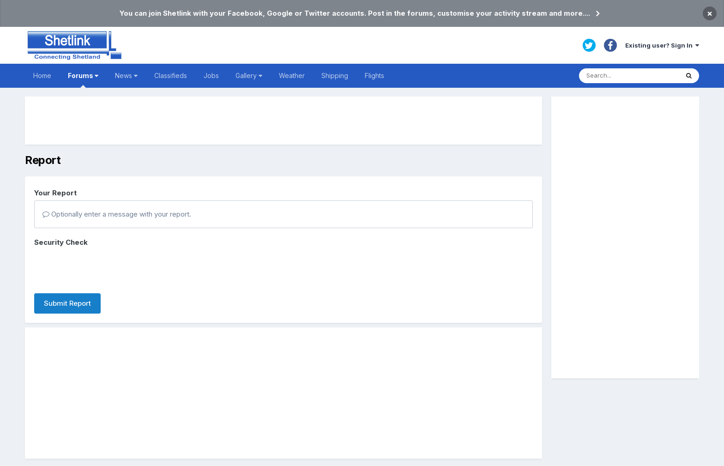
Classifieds (170, 75)
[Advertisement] (283, 120)
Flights (374, 75)
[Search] (629, 75)
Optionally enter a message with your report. (116, 214)
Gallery (248, 75)
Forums (83, 80)
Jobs (211, 75)
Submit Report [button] (67, 303)
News (126, 75)
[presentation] (104, 268)
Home (42, 75)
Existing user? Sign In (662, 45)
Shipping (334, 75)
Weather (292, 75)
